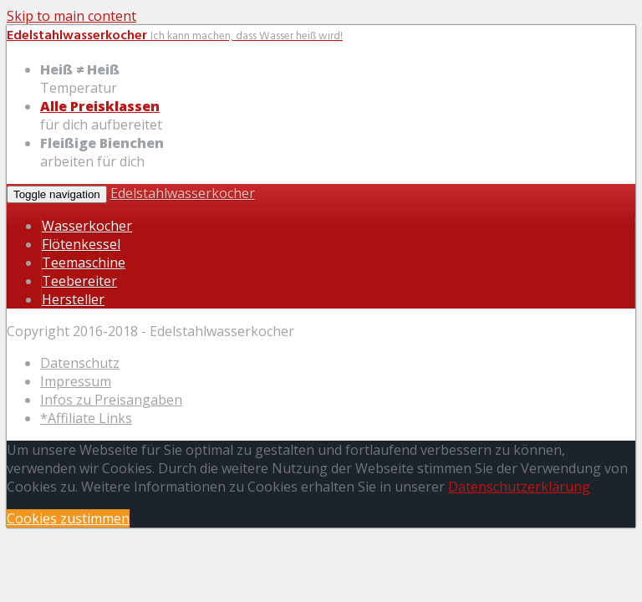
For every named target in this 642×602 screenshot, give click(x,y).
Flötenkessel (81, 244)
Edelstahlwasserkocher (182, 193)
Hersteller (73, 299)
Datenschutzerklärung (519, 486)
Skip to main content (71, 16)
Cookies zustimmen (68, 518)
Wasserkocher (87, 226)
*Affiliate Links (86, 418)
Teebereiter (79, 281)
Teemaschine (83, 262)
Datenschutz (80, 363)
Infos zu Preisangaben (111, 399)
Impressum (75, 381)
